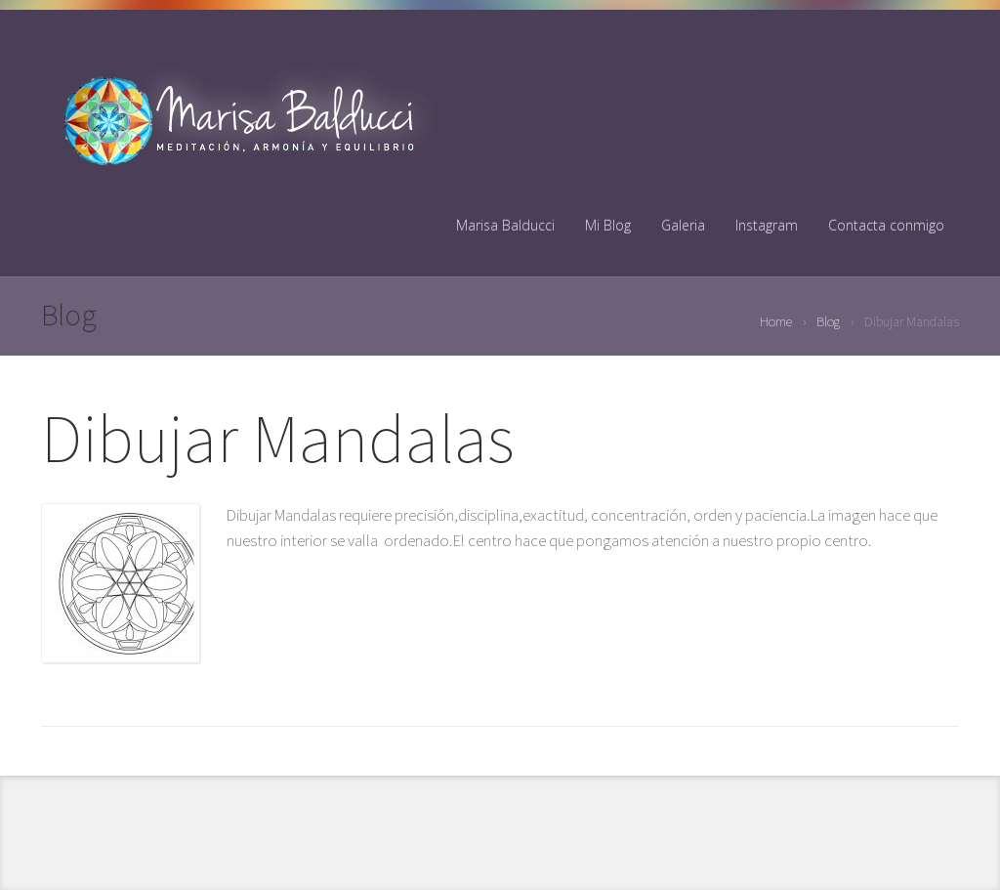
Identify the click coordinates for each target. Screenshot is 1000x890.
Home (776, 321)
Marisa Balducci (505, 225)
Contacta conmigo (886, 225)
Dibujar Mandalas (277, 438)
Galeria (683, 225)
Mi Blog (608, 225)
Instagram (766, 225)
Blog (828, 321)
